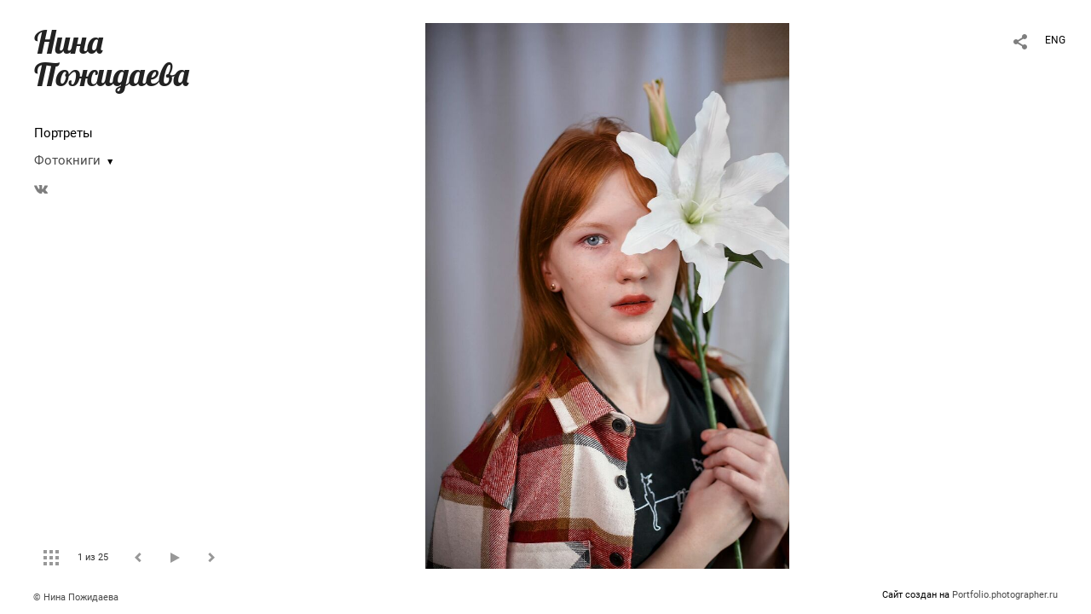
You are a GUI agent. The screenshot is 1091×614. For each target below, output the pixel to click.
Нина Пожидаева (111, 58)
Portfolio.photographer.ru (1005, 594)
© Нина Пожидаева (75, 597)
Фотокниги (67, 160)
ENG (1055, 40)
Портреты (63, 133)
